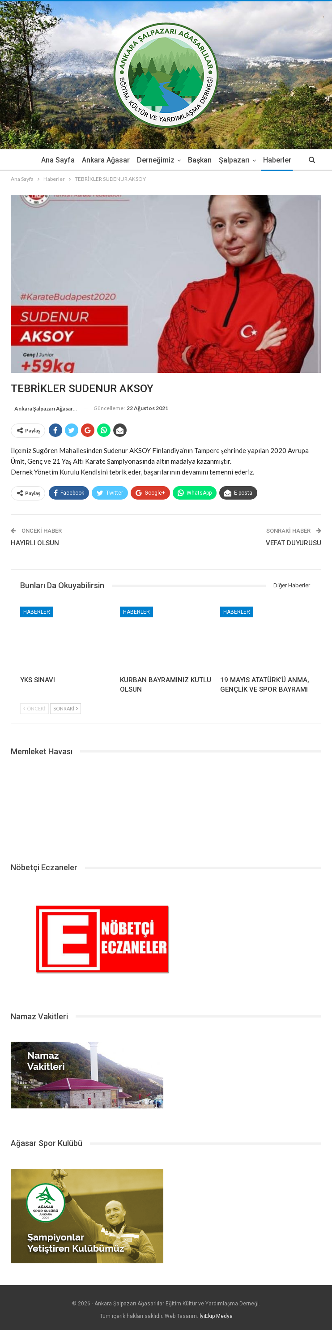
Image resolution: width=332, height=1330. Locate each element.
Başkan (203, 160)
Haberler (36, 612)
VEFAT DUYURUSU (293, 543)
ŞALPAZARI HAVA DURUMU (166, 805)
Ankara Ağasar (106, 160)
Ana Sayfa (57, 160)
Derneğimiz (157, 160)
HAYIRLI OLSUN (35, 543)
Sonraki (65, 708)
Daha (277, 160)
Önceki (34, 708)
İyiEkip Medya (216, 1316)
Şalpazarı (238, 160)
